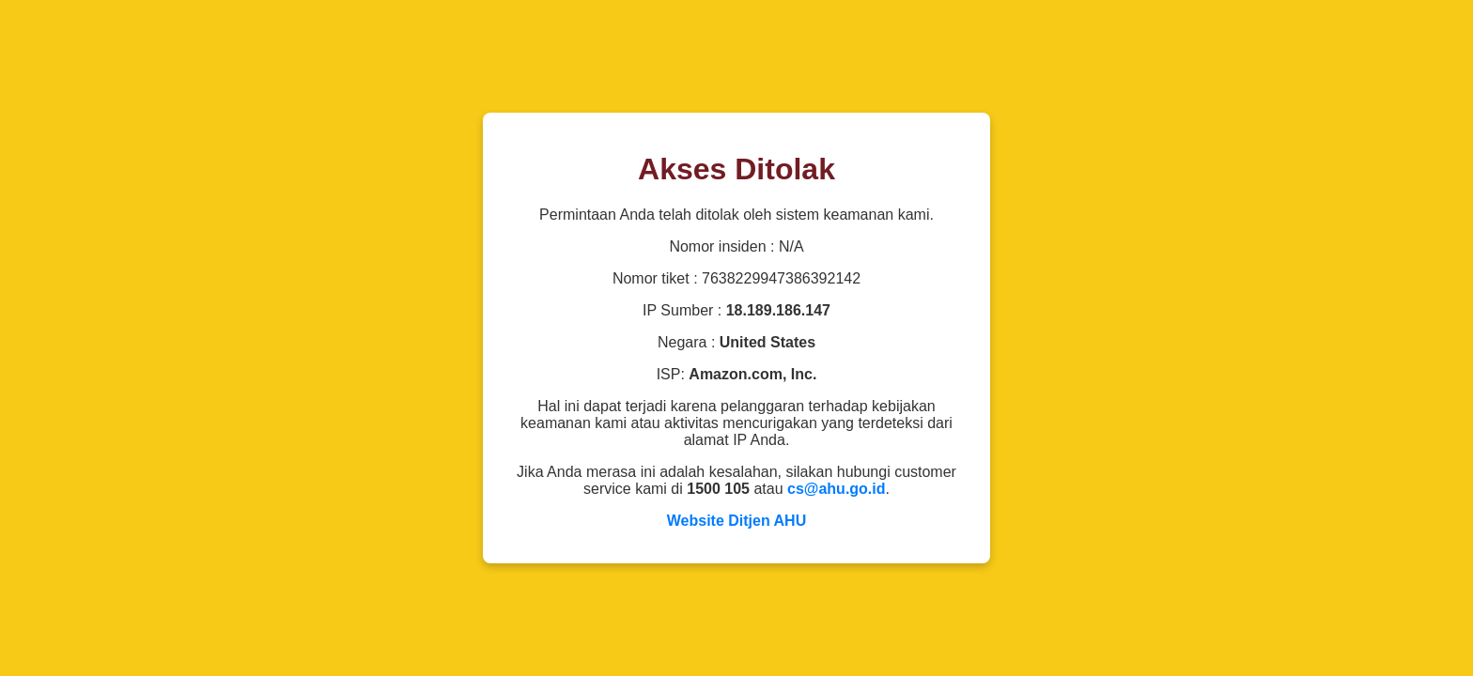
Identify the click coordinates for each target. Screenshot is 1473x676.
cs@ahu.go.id (836, 489)
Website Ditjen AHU (736, 521)
